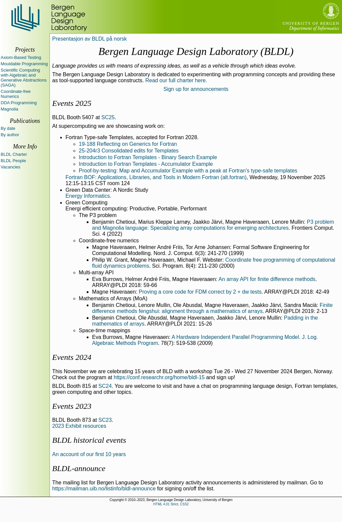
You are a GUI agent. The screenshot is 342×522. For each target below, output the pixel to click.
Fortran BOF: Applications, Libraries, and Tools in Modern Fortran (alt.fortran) (156, 177)
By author (10, 134)
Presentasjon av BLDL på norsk (89, 39)
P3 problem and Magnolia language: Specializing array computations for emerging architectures (213, 225)
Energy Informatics (87, 196)
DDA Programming (19, 102)
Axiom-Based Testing (21, 57)
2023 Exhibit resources (79, 426)
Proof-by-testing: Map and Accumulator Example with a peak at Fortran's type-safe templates (188, 170)
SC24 (105, 386)
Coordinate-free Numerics (16, 94)
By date (8, 128)
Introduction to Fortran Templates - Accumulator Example (146, 164)
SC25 (108, 117)
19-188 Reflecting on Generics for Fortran (128, 144)
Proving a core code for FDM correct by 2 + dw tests (200, 292)
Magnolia (9, 109)
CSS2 (184, 504)
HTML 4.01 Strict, (166, 504)
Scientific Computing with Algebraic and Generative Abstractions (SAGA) (24, 78)
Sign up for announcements (196, 89)
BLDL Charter (14, 154)
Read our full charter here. (176, 80)
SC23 (105, 420)
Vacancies (10, 166)
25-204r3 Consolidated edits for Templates (128, 150)
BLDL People (13, 160)
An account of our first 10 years (89, 454)
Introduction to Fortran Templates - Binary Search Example (148, 157)
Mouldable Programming (24, 63)
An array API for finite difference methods (267, 279)
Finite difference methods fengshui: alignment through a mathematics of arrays (212, 308)
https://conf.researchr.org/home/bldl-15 (159, 377)
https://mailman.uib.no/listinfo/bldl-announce (104, 488)
